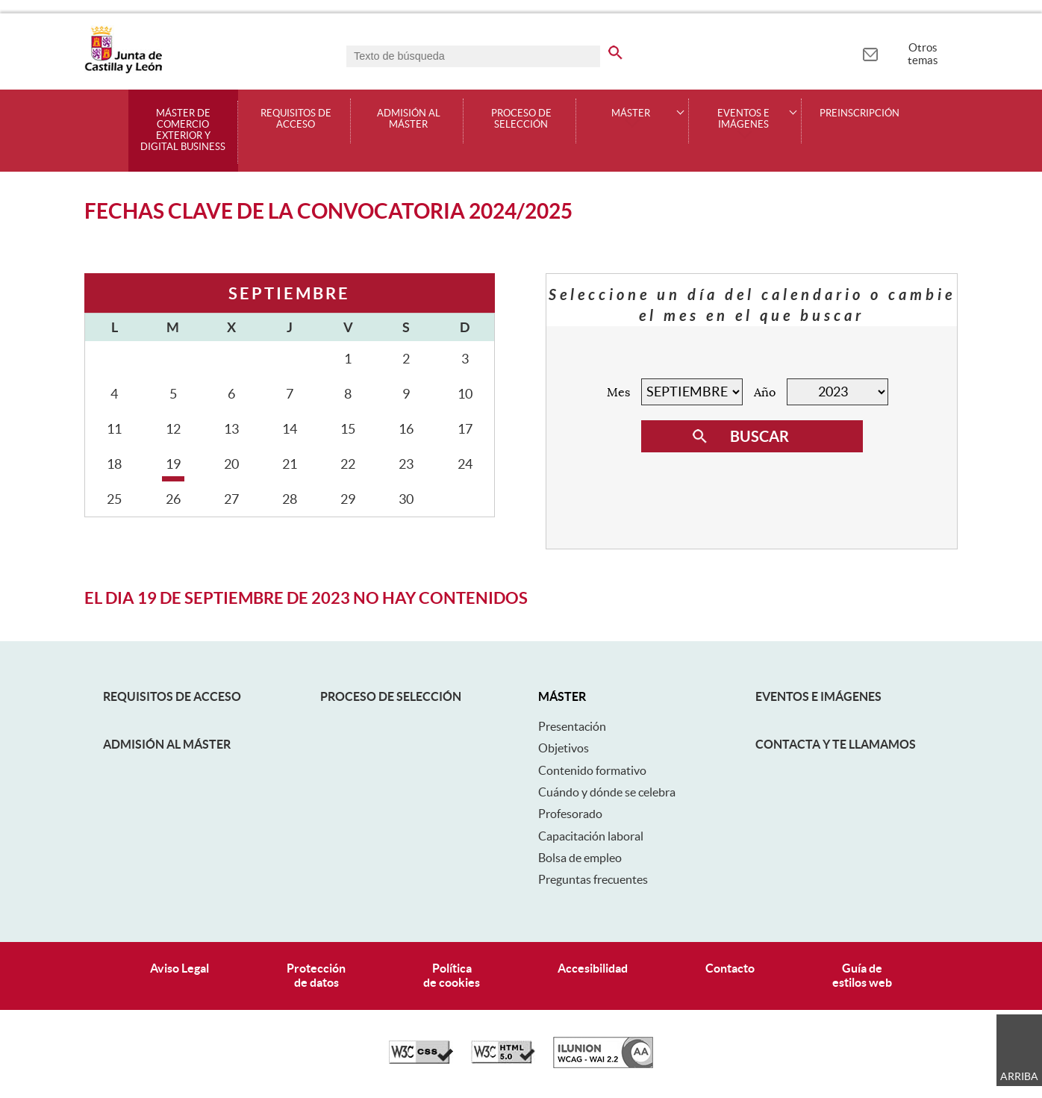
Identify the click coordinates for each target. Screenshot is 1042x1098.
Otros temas (923, 53)
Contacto (730, 968)
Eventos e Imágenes (818, 696)
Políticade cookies (451, 975)
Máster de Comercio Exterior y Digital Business (182, 130)
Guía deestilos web (862, 975)
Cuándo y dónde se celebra (607, 792)
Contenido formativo (592, 770)
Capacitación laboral (590, 836)
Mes (618, 392)
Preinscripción (859, 113)
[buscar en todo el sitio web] (615, 50)
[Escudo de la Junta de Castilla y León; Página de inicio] (123, 70)
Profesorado (570, 813)
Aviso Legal (179, 968)
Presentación (572, 726)
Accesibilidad (593, 968)
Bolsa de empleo (580, 857)
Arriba (1019, 1076)
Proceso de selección (521, 119)
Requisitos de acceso (295, 119)
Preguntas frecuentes (593, 879)
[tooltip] (870, 52)
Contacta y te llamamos (835, 744)
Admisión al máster (408, 119)
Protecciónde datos (316, 975)
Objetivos (563, 748)
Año (765, 392)
